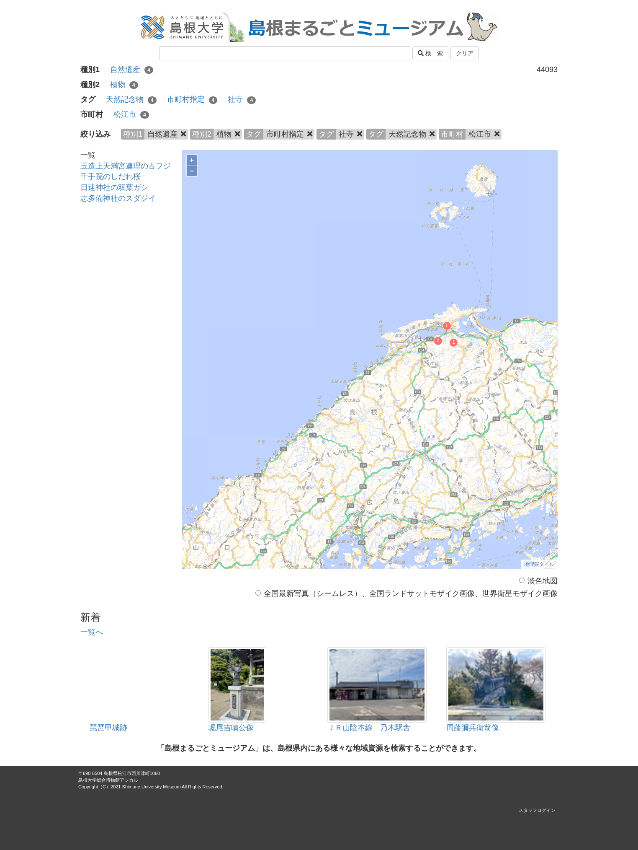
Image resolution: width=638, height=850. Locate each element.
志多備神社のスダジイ (118, 198)
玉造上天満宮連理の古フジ (125, 166)
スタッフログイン (537, 810)
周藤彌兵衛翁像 (472, 727)
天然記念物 (131, 99)
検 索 (430, 53)
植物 (124, 84)
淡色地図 (538, 581)
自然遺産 (131, 69)
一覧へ (91, 632)
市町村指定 (192, 99)
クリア (464, 53)
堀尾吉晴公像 (231, 727)
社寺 (242, 99)
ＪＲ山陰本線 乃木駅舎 (368, 727)
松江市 (131, 114)
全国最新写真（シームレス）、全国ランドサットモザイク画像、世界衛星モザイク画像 (406, 593)
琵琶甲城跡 (108, 727)
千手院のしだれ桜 (110, 176)
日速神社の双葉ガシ (114, 187)
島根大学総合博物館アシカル (108, 780)
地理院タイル (539, 564)
